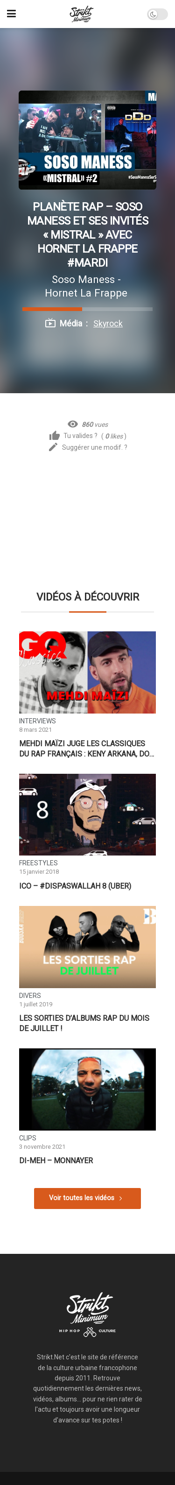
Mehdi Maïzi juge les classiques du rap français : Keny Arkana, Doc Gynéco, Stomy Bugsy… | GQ (86, 749)
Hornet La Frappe (86, 293)
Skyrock (108, 323)
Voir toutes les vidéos (81, 1198)
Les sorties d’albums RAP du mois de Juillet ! (84, 1023)
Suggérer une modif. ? (87, 447)
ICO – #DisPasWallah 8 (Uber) (75, 886)
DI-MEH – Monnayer (56, 1160)
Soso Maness (83, 279)
